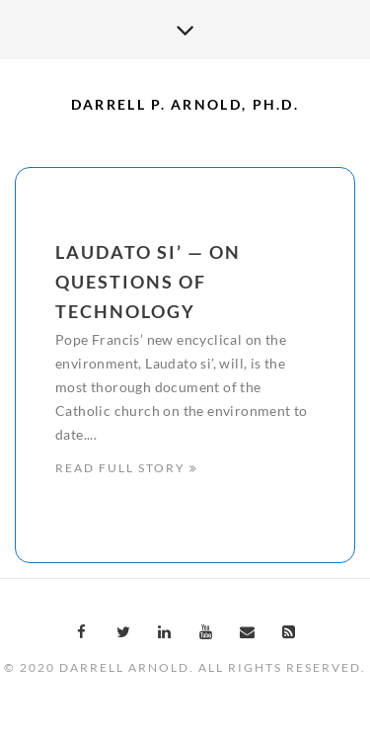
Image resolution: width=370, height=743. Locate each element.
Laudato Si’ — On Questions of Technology (148, 281)
